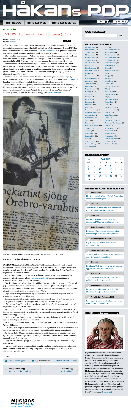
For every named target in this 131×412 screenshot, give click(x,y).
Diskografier (89, 86)
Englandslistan (90, 89)
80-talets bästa (90, 57)
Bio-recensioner (90, 76)
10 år (106, 47)
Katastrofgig (89, 99)
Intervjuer (13, 41)
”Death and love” (66, 371)
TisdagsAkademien (111, 139)
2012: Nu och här (110, 50)
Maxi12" (108, 112)
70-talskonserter (110, 55)
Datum (107, 84)
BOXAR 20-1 (89, 81)
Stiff (86, 139)
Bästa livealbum (90, 68)
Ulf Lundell (109, 141)
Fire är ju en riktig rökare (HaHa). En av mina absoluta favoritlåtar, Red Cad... (104, 197)
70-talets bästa (90, 55)
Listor (87, 107)
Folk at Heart (109, 91)
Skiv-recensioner (110, 128)
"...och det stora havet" (46, 50)
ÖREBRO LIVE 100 (111, 120)
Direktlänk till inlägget (66, 361)
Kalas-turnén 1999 (53, 92)
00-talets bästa (90, 47)
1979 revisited (90, 50)
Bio (106, 73)
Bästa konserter (110, 65)
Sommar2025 (89, 136)
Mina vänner (89, 118)
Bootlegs (108, 78)
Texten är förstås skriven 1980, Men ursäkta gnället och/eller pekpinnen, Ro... (103, 278)
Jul (106, 97)
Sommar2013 (89, 133)
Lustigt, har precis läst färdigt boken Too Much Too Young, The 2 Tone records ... (102, 290)
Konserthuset (109, 102)
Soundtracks (109, 136)
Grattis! (87, 94)
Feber (107, 89)
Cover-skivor (89, 84)
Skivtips (88, 131)
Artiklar (88, 65)
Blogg (107, 76)
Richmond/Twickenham (113, 123)
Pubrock (88, 123)
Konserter (88, 102)
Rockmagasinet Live (92, 125)
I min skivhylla (110, 94)
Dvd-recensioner (110, 86)
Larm (106, 105)
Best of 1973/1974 (91, 71)
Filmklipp (88, 91)
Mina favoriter (110, 115)
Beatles (107, 68)
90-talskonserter (110, 60)
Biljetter (88, 73)
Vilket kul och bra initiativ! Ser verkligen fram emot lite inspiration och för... (104, 255)
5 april (67, 77)
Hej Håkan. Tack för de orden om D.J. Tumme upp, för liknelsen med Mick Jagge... (104, 267)
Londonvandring (110, 110)
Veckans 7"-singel (91, 144)
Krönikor (88, 105)
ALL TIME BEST (90, 63)
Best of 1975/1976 (111, 71)
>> (121, 159)
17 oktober (74, 79)
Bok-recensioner (91, 78)
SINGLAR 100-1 (90, 128)
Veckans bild (109, 144)
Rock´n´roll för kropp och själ (20, 371)
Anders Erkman (110, 63)
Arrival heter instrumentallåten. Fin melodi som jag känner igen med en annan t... (103, 209)
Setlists (107, 125)
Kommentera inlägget (15, 361)
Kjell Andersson (110, 99)
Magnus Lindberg (91, 112)
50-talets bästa (90, 52)
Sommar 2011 (109, 131)
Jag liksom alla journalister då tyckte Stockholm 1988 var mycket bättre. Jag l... (102, 220)
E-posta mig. (107, 392)
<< (89, 159)
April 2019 (105, 159)
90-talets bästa (90, 60)
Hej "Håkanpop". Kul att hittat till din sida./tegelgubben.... (101, 243)
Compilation (109, 81)
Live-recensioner (91, 110)
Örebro (87, 120)
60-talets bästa (110, 52)
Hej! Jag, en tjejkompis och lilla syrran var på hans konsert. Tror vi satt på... (104, 302)
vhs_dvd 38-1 (89, 146)
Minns (107, 118)
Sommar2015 (109, 133)
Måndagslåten (90, 115)
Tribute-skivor (90, 141)
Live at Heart (109, 107)
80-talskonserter (110, 57)
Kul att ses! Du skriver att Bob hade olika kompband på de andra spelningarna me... (103, 232)
